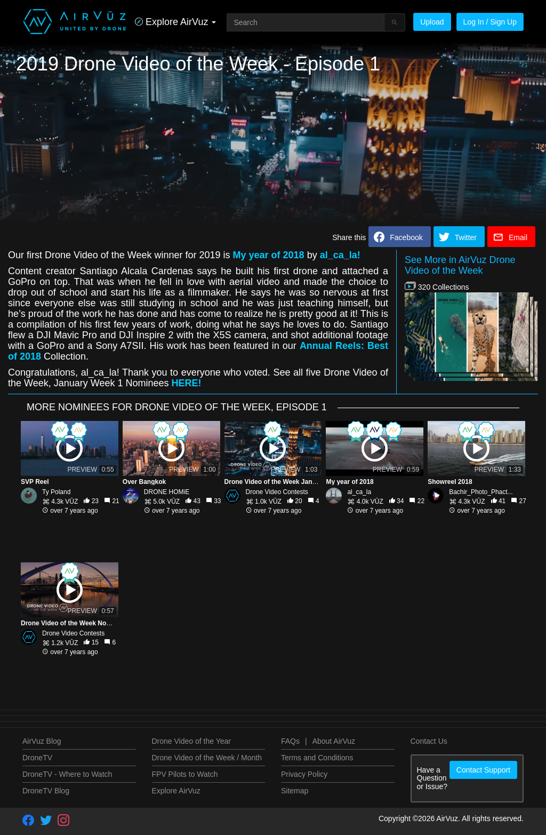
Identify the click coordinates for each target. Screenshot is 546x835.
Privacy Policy (304, 774)
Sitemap (294, 790)
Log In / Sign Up (490, 22)
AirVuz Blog (41, 741)
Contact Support (483, 770)
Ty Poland (56, 492)
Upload (432, 22)
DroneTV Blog (45, 790)
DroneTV (37, 757)
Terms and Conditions (317, 757)
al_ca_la (359, 492)
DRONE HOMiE (166, 492)
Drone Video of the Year (191, 741)
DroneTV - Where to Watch (67, 774)
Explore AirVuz (176, 790)
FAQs (290, 741)
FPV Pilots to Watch (185, 774)
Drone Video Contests (277, 492)
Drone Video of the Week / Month (207, 757)
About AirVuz (333, 741)
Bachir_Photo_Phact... (480, 492)
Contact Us (429, 741)
